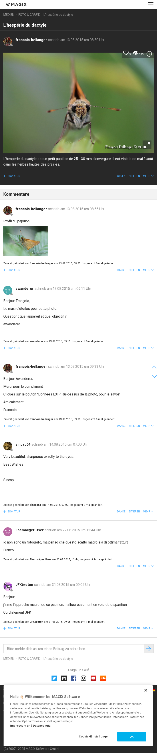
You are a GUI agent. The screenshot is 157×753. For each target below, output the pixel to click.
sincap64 (23, 444)
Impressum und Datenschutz (30, 725)
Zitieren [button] (134, 176)
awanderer (25, 289)
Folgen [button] (120, 176)
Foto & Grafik (29, 14)
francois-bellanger (32, 40)
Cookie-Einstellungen (94, 736)
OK (131, 736)
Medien (8, 14)
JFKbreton (25, 585)
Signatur (13, 176)
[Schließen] (146, 690)
